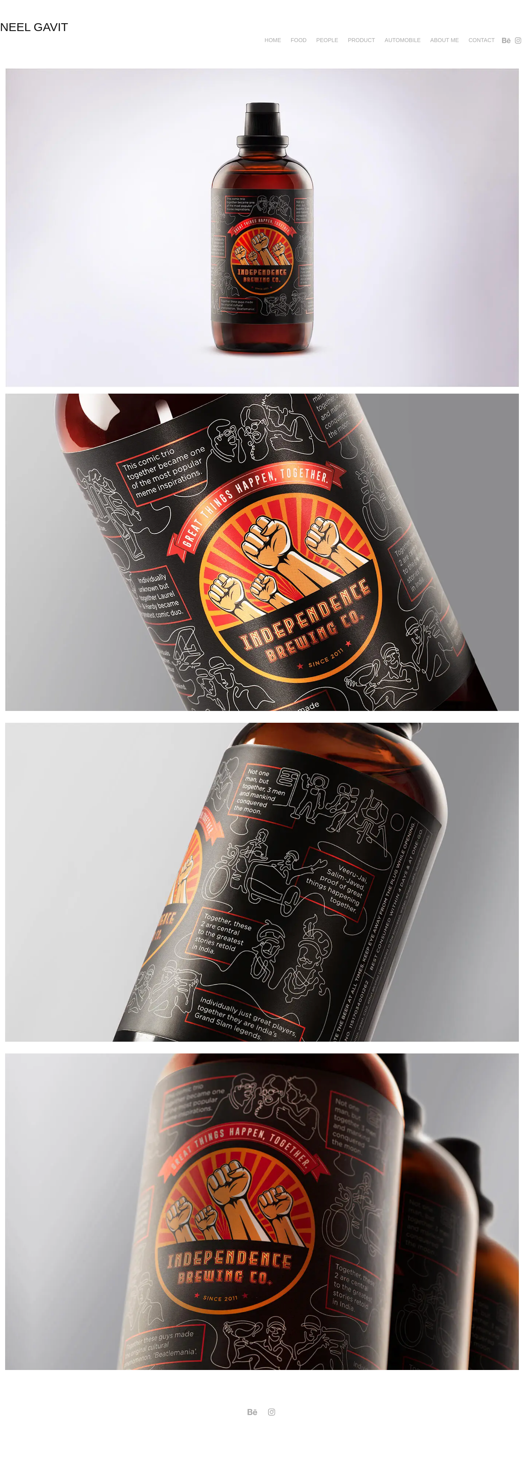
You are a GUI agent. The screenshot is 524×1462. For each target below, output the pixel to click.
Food (299, 40)
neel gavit (34, 26)
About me (444, 40)
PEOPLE (327, 40)
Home (273, 40)
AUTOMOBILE (403, 40)
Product (361, 40)
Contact (482, 40)
